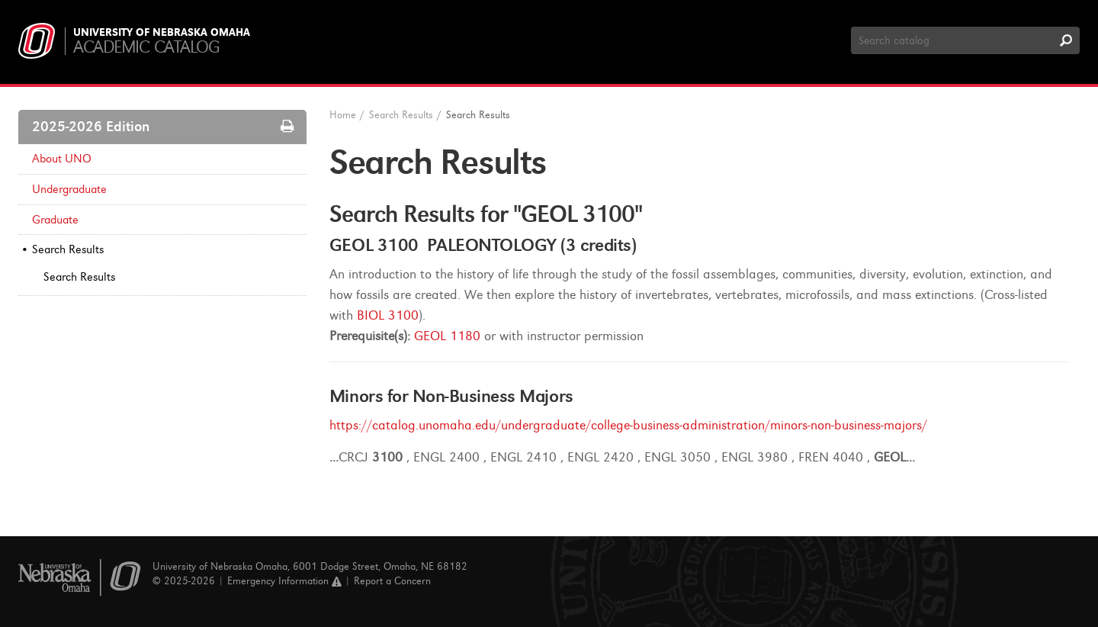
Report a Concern (392, 581)
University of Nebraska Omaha (161, 32)
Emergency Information (284, 581)
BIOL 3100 (388, 315)
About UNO (62, 159)
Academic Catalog (146, 47)
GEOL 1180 (447, 336)
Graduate (55, 220)
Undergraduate (69, 189)
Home (342, 115)
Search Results (68, 249)
